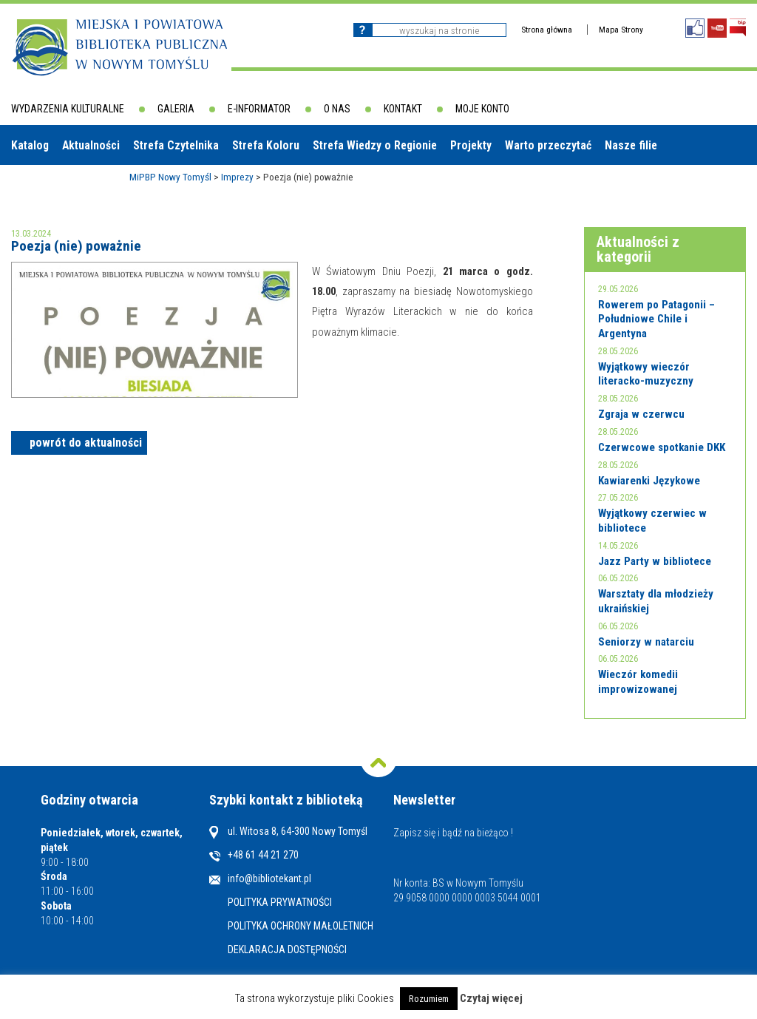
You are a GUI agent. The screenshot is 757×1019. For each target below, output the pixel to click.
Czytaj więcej (491, 998)
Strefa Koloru (265, 145)
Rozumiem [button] (429, 998)
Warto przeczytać (548, 145)
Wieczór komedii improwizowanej (638, 682)
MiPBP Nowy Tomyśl (170, 177)
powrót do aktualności (86, 443)
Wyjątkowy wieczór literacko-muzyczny (645, 374)
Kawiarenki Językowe (649, 480)
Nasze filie (631, 145)
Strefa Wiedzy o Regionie (375, 145)
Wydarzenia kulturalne (67, 109)
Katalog (30, 145)
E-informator (259, 109)
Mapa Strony (621, 29)
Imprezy (237, 177)
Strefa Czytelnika (176, 145)
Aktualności (91, 145)
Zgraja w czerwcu (641, 414)
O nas (337, 109)
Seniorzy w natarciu (646, 642)
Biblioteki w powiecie (70, 184)
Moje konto (482, 109)
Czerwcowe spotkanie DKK (661, 447)
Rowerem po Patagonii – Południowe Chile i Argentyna (656, 319)
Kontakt (403, 109)
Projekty (471, 145)
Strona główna (546, 29)
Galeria (175, 109)
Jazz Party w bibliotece (654, 561)
